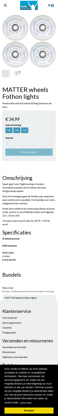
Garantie (7, 327)
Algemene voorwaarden (15, 356)
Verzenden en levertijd (14, 347)
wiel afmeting (13, 124)
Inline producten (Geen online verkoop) (33, 291)
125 (9, 130)
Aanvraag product (11, 322)
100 (17, 130)
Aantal (9, 137)
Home (6, 291)
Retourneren (8, 352)
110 (25, 130)
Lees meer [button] (26, 402)
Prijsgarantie (9, 332)
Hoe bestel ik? (10, 317)
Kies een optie (29, 152)
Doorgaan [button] (29, 410)
